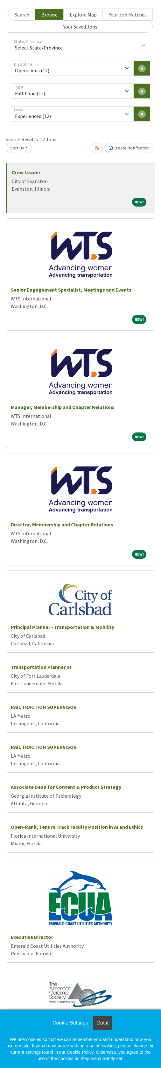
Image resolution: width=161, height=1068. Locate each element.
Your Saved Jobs (80, 26)
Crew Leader (26, 172)
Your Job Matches (128, 14)
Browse (49, 14)
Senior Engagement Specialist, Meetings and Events (71, 290)
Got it (102, 1022)
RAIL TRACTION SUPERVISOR (44, 707)
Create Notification (129, 148)
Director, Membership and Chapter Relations (62, 524)
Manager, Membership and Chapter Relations (63, 407)
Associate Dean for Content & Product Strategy (66, 787)
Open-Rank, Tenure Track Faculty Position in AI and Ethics (77, 827)
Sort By (17, 148)
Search (22, 14)
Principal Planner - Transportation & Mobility (62, 627)
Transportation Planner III (41, 667)
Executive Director (32, 937)
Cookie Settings (70, 1022)
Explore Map (83, 14)
